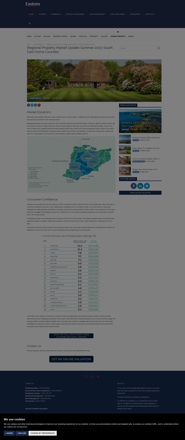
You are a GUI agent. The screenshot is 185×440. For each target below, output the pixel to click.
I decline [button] (21, 433)
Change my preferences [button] (43, 433)
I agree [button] (9, 433)
